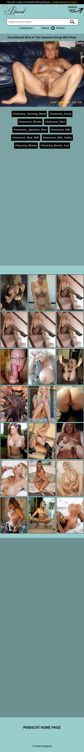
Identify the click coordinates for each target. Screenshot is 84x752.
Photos (58, 28)
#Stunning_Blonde (26, 145)
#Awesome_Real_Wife (25, 137)
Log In (74, 2)
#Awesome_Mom (55, 121)
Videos (42, 28)
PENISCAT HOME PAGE (42, 727)
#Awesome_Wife (61, 129)
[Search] (42, 21)
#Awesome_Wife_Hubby (57, 137)
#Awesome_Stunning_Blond (29, 113)
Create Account (60, 2)
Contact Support (42, 746)
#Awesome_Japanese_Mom (30, 129)
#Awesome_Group (60, 113)
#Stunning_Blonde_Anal (55, 145)
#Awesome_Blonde (30, 121)
